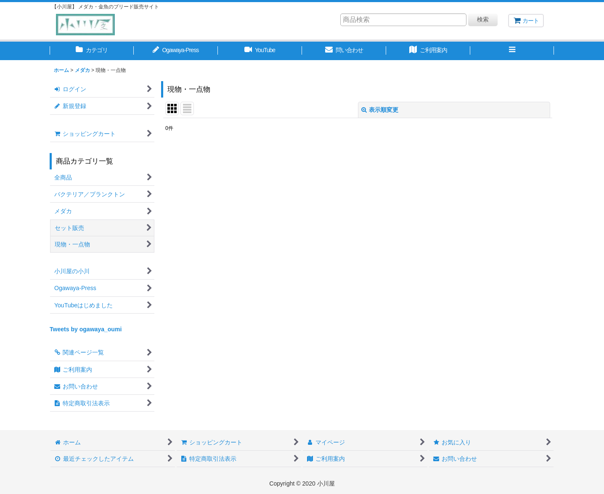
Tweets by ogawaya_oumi (86, 329)
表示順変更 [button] (379, 109)
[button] (512, 51)
